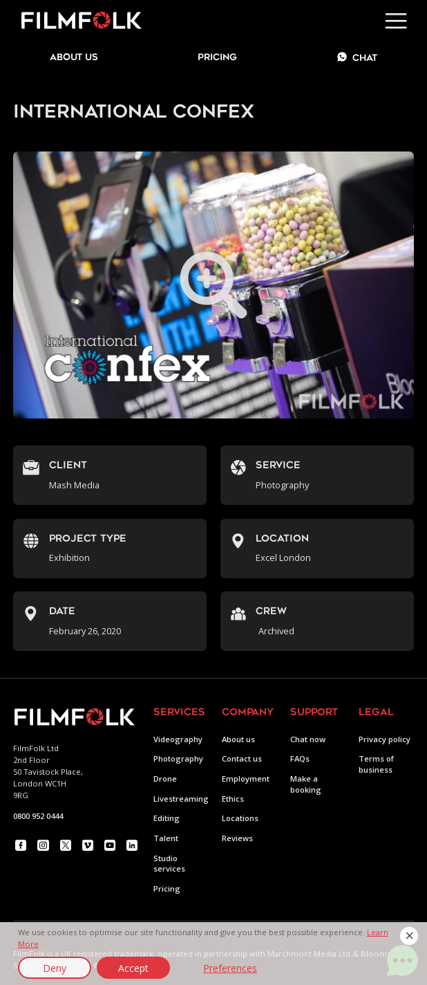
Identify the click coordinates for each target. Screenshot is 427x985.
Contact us (242, 758)
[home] (77, 21)
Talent (165, 838)
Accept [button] (133, 968)
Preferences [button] (230, 968)
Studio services (169, 863)
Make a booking (305, 784)
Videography (177, 739)
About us (238, 739)
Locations (240, 818)
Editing (166, 818)
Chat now (307, 739)
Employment (245, 778)
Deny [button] (54, 968)
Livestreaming (181, 798)
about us (74, 57)
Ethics (233, 798)
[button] (409, 936)
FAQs (300, 758)
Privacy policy (384, 739)
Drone (165, 778)
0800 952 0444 (38, 816)
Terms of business (376, 764)
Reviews (237, 838)
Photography (178, 758)
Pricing (217, 57)
